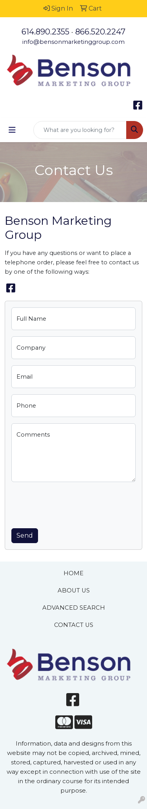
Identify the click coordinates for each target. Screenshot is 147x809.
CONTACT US (73, 624)
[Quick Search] (80, 130)
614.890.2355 (45, 31)
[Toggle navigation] (12, 130)
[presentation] (71, 503)
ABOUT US (74, 590)
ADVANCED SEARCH (73, 607)
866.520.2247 (100, 31)
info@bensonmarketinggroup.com (73, 41)
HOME (73, 573)
